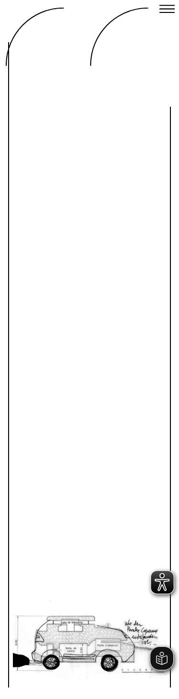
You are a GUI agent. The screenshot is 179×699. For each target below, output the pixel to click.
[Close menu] (167, 10)
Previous (56, 613)
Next (123, 613)
